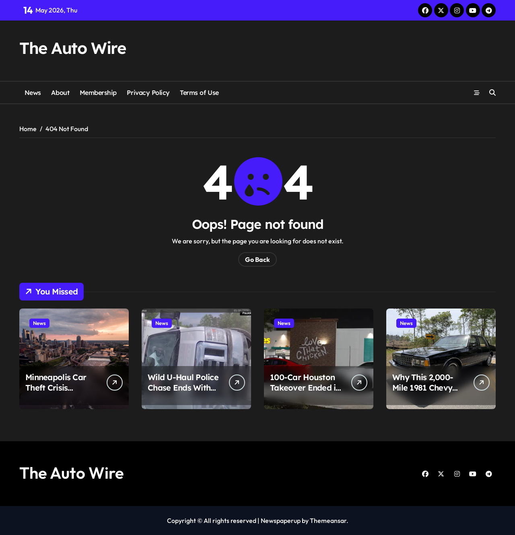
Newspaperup (281, 520)
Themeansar (328, 520)
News (33, 92)
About (60, 92)
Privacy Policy (148, 92)
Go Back (257, 259)
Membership (98, 92)
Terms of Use (199, 92)
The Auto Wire (72, 48)
